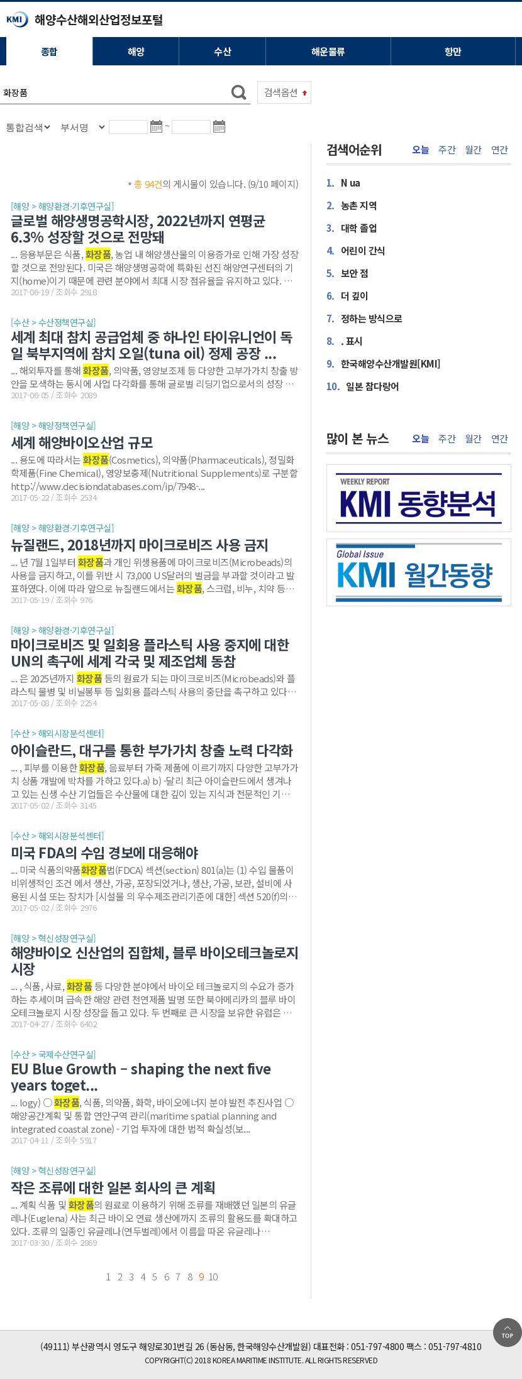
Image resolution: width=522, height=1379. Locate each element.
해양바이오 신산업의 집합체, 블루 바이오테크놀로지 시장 (155, 960)
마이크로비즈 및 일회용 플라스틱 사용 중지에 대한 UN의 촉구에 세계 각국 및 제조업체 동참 (150, 652)
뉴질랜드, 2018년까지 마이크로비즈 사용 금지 (140, 544)
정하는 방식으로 (364, 318)
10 (213, 1276)
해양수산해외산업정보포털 (99, 19)
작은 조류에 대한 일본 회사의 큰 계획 (113, 1187)
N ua (343, 182)
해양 (136, 51)
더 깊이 (347, 295)
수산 (222, 51)
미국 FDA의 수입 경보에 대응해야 (104, 852)
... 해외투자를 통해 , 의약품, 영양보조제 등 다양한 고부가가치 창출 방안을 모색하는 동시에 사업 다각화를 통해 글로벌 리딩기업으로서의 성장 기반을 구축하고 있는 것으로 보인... (155, 377)
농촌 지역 (351, 205)
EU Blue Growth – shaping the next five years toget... (141, 1076)
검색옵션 (281, 92)
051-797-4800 (377, 1346)
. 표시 (344, 340)
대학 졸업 (351, 227)
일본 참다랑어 (362, 385)
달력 (158, 132)
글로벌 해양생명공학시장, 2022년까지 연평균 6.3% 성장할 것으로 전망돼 (138, 228)
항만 (453, 51)
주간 (446, 149)
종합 (49, 51)
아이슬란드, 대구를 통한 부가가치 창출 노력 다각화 (152, 749)
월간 (473, 149)
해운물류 (328, 51)
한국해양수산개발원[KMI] (383, 363)
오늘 (420, 149)
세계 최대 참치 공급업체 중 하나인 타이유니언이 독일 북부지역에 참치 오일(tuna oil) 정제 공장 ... (151, 344)
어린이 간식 (356, 250)
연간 (499, 149)
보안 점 (347, 272)
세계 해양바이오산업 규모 (82, 441)
